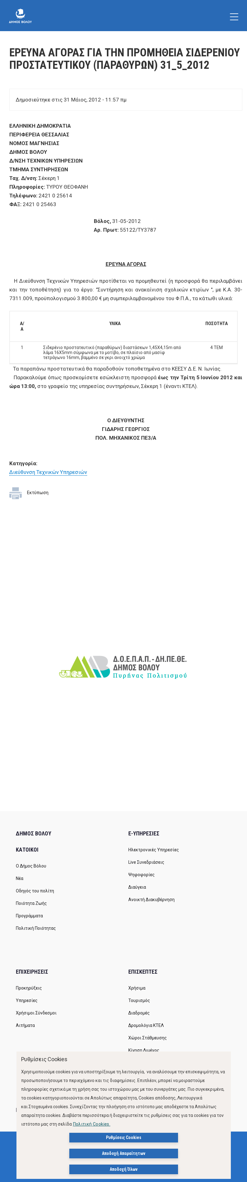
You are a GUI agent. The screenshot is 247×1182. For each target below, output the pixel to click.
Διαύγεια (137, 887)
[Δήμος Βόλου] (20, 15)
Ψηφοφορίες (141, 874)
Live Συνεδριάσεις (146, 862)
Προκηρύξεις (29, 988)
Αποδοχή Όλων (124, 1169)
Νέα (19, 878)
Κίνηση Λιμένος (143, 1050)
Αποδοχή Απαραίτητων (123, 1153)
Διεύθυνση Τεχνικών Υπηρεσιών (48, 472)
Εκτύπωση (37, 492)
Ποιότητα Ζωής (31, 903)
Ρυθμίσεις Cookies (123, 1137)
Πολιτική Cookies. (92, 1124)
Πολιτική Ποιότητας (36, 928)
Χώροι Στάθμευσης (147, 1037)
